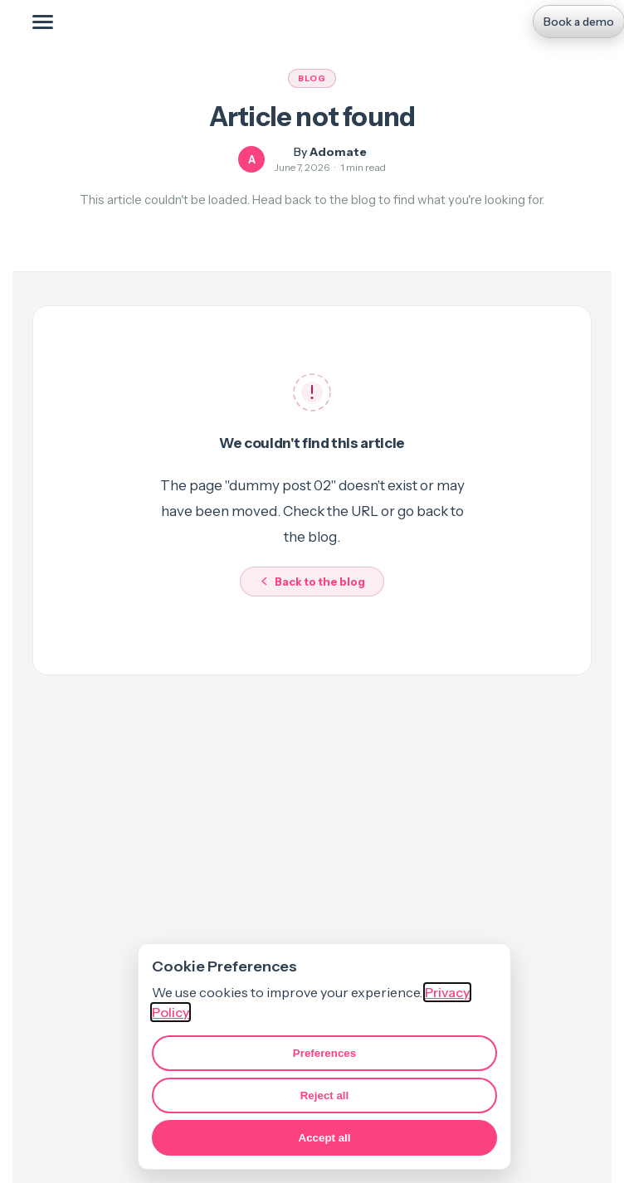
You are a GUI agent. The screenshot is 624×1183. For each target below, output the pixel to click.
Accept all (325, 1138)
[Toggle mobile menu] (42, 21)
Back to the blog (312, 581)
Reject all (324, 1095)
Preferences (324, 1053)
